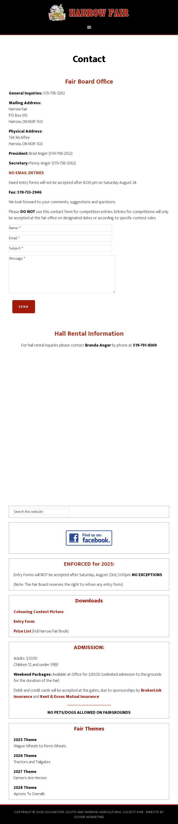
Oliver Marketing (89, 817)
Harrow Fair (89, 12)
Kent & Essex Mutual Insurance (69, 696)
